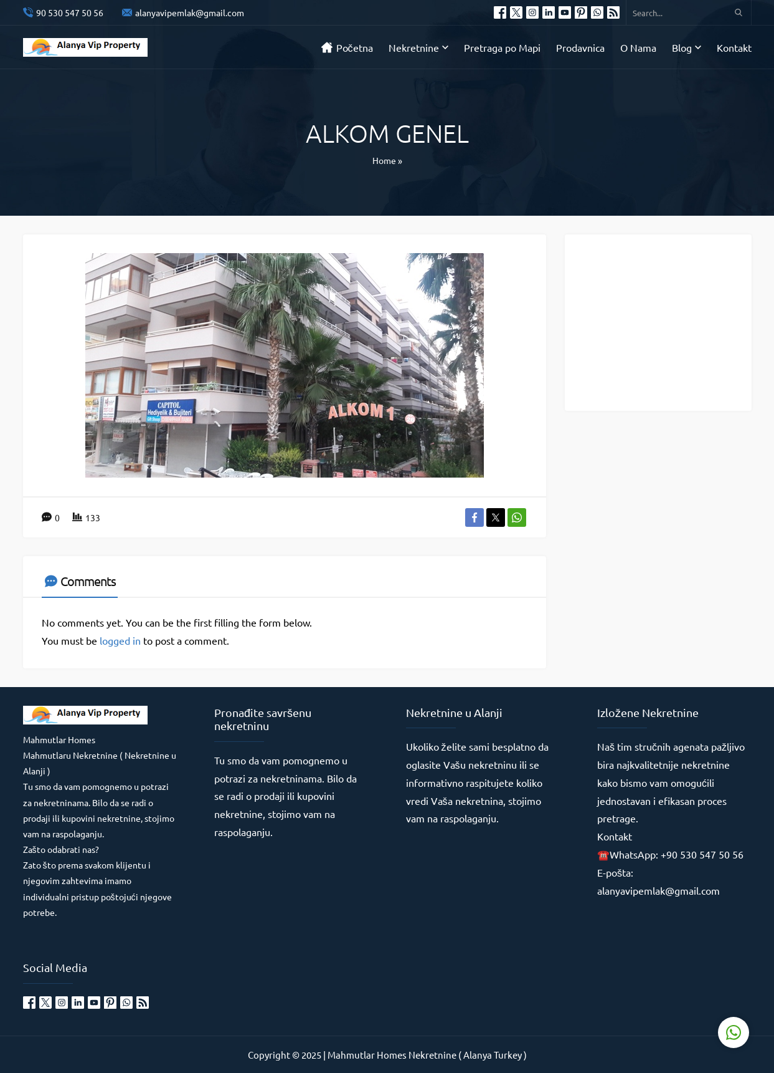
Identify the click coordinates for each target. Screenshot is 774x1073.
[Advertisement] (667, 322)
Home (384, 160)
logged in (120, 640)
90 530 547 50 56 (69, 12)
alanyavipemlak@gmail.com (189, 12)
